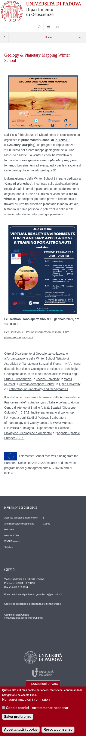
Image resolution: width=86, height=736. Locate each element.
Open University (69, 384)
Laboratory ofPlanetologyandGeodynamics (38, 389)
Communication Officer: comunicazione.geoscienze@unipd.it (23, 616)
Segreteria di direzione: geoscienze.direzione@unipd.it (32, 604)
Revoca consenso (58, 732)
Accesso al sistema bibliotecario (21, 517)
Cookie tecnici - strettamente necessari (38, 710)
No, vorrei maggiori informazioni (26, 702)
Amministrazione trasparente (19, 523)
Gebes (46, 523)
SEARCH (74, 23)
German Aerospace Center (36, 384)
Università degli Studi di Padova (27, 417)
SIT (45, 517)
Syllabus (8, 547)
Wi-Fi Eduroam (12, 541)
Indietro (4, 37)
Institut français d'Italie (40, 402)
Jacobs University (47, 379)
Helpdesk (9, 529)
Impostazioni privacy (43, 686)
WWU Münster (62, 422)
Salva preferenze (17, 719)
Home (48, 37)
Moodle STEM (11, 535)
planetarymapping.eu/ (18, 337)
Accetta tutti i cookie (20, 732)
